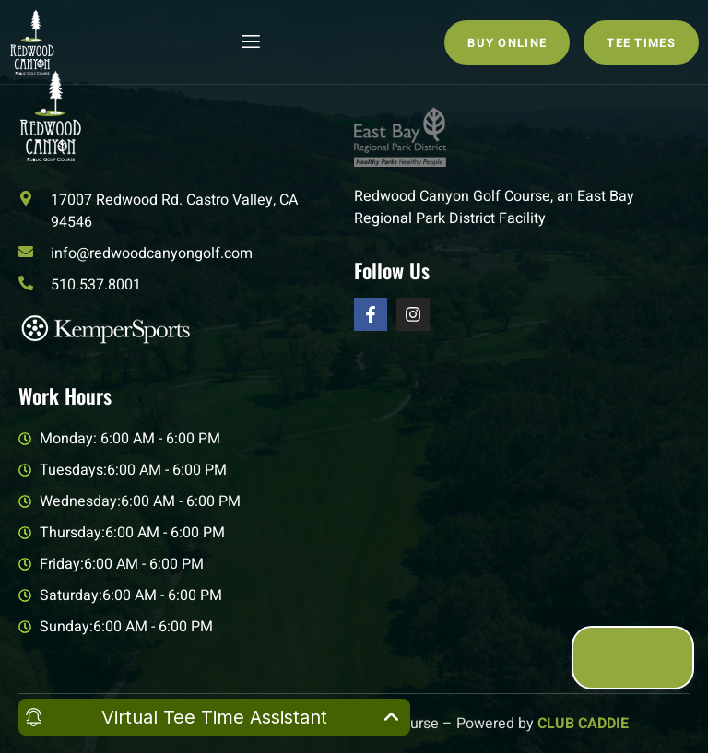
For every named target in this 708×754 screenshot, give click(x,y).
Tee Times (641, 43)
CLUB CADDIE (583, 724)
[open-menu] (250, 41)
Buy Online (507, 43)
